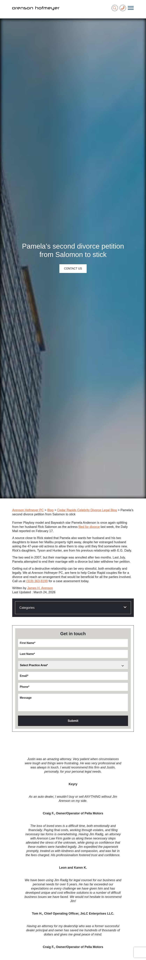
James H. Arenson (40, 588)
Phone (24, 686)
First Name (27, 642)
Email (24, 675)
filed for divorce (89, 527)
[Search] (115, 8)
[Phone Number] (123, 8)
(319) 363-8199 (37, 581)
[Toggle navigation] (131, 8)
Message (26, 697)
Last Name (27, 653)
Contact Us (73, 268)
